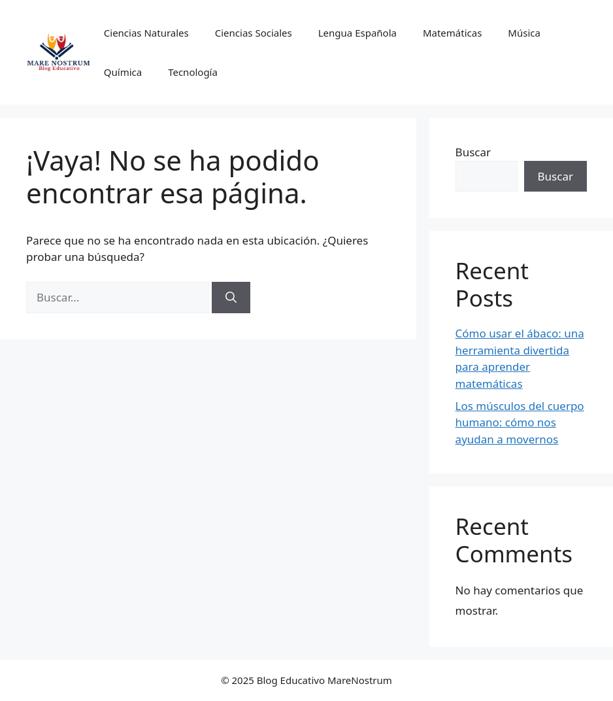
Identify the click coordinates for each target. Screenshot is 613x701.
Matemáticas (452, 32)
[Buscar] (231, 297)
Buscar (473, 152)
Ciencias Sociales (253, 32)
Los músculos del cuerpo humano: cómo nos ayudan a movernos (520, 422)
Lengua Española (357, 32)
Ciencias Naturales (146, 32)
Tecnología (193, 71)
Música (524, 32)
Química (123, 71)
